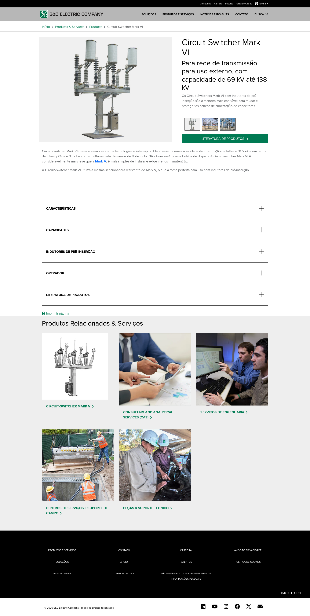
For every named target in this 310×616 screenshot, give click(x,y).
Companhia (206, 3)
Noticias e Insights (214, 14)
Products (95, 26)
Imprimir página (55, 313)
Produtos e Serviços (178, 14)
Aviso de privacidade (248, 550)
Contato (241, 14)
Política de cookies (248, 562)
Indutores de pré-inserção (70, 251)
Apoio (124, 562)
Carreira (218, 3)
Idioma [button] (260, 3)
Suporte (229, 3)
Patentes (186, 562)
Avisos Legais (62, 573)
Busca (261, 14)
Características (61, 208)
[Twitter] (248, 606)
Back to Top (291, 592)
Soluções (62, 562)
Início (46, 26)
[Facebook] (237, 606)
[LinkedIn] (203, 606)
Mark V (100, 161)
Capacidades (57, 230)
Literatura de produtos (223, 138)
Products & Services (69, 26)
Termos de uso (124, 573)
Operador (55, 273)
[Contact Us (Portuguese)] (260, 606)
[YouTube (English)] (215, 606)
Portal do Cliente (244, 3)
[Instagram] (226, 606)
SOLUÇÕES (149, 14)
